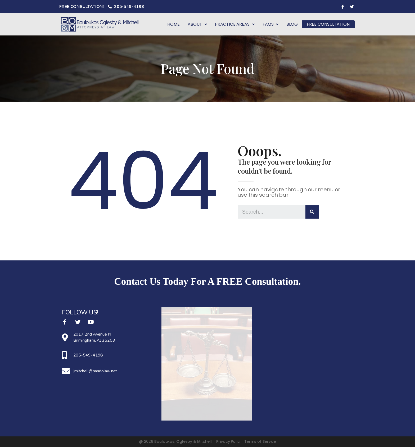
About (199, 24)
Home (176, 24)
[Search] (312, 212)
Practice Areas (237, 24)
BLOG (294, 24)
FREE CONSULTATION (329, 24)
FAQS (273, 24)
